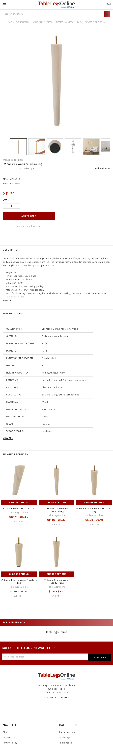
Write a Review (102, 168)
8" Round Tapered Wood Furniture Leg (56, 581)
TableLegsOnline (56, 632)
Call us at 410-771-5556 (56, 696)
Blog (5, 731)
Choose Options (19, 502)
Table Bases (65, 742)
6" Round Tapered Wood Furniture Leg (94, 510)
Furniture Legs (67, 731)
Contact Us (9, 736)
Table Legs (64, 736)
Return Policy (10, 742)
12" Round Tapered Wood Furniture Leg (56, 510)
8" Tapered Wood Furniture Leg (19, 508)
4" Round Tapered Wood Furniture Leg (19, 581)
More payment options (28, 226)
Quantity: (8, 199)
